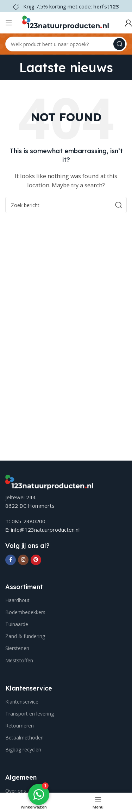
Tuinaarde (16, 624)
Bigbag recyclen (23, 749)
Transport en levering (29, 713)
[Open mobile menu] (9, 23)
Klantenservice (21, 701)
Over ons (15, 790)
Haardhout (17, 600)
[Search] (66, 44)
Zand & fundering (25, 636)
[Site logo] (65, 22)
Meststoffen (19, 660)
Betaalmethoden (24, 737)
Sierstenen (17, 648)
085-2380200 (28, 521)
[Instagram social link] (23, 560)
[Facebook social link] (10, 560)
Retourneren (19, 725)
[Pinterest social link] (36, 560)
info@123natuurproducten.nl (45, 529)
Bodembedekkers (25, 612)
